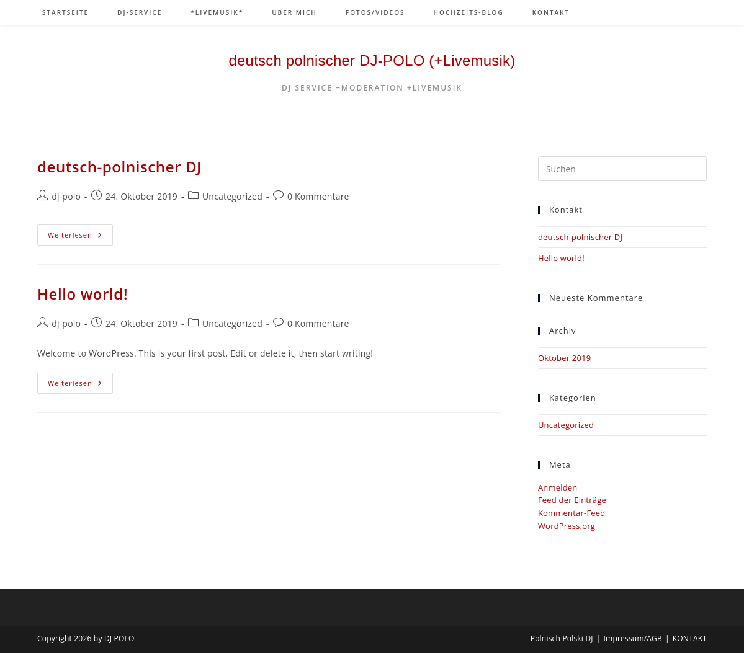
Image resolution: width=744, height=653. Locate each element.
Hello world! (82, 293)
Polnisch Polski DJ (562, 638)
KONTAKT (690, 638)
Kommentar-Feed (572, 512)
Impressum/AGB (633, 638)
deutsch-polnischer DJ (119, 166)
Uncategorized (232, 196)
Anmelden (558, 487)
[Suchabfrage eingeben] (622, 168)
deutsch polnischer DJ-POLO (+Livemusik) (372, 60)
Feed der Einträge (572, 499)
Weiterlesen (80, 237)
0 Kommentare (318, 196)
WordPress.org (566, 525)
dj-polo (66, 196)
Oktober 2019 (564, 357)
